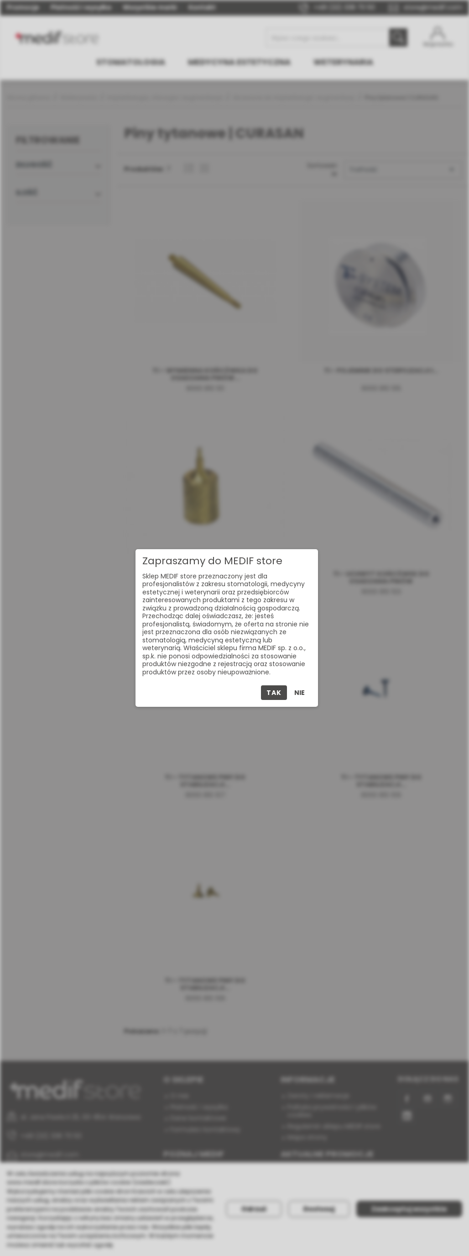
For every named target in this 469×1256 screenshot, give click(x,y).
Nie (299, 692)
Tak (273, 692)
